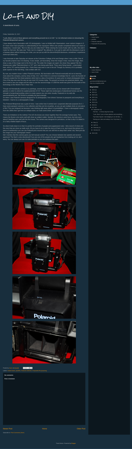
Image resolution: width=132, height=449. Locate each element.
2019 (93, 102)
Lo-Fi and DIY (28, 16)
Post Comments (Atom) (17, 432)
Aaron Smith (95, 72)
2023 (93, 95)
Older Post (81, 429)
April (94, 125)
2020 (93, 100)
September (96, 109)
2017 (93, 107)
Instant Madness (96, 70)
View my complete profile (97, 83)
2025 (93, 90)
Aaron (94, 78)
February (96, 127)
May (94, 122)
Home (44, 429)
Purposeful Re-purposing (39, 370)
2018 (93, 105)
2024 (93, 92)
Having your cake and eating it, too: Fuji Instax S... (107, 119)
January (95, 130)
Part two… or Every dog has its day (103, 111)
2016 (93, 133)
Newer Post (7, 429)
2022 (93, 97)
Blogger (73, 443)
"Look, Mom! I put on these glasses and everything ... (108, 114)
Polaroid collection (26, 370)
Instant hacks (11, 370)
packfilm (18, 370)
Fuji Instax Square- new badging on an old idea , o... (108, 117)
